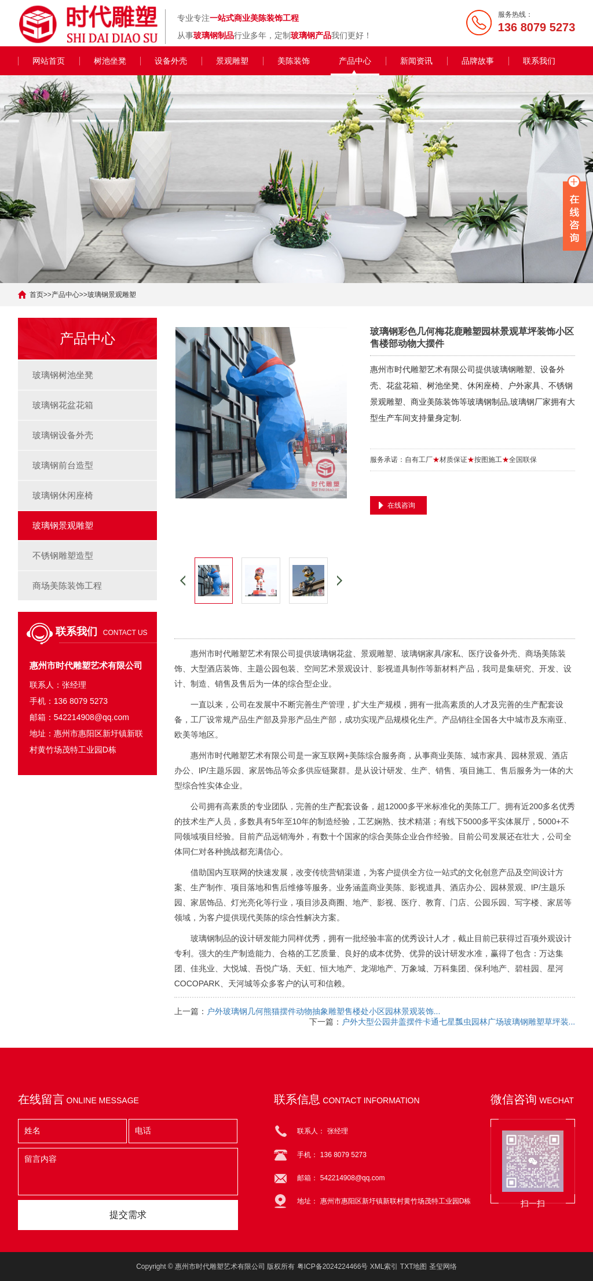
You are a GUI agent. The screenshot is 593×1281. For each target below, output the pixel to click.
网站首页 (48, 60)
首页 (36, 295)
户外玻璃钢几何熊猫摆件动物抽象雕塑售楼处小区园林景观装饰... (324, 1011)
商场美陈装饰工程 (67, 585)
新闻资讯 (416, 60)
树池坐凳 (110, 60)
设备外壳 (171, 60)
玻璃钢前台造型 (62, 465)
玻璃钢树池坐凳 (62, 375)
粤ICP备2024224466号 (332, 1266)
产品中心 (355, 60)
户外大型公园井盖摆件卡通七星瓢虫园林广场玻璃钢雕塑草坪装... (459, 1021)
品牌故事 (478, 60)
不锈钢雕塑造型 (62, 555)
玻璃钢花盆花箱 (62, 405)
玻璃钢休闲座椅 (62, 495)
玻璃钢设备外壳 (62, 435)
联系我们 (539, 60)
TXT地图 (413, 1266)
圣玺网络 (443, 1266)
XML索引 (384, 1266)
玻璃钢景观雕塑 (111, 295)
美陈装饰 (293, 60)
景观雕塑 (232, 60)
